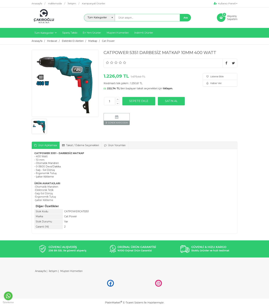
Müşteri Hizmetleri (71, 271)
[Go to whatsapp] (8, 296)
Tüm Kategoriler (44, 32)
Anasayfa (40, 271)
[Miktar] (109, 101)
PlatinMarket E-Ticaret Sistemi (124, 302)
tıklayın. (168, 88)
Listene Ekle (215, 76)
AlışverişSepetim (232, 18)
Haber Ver (214, 83)
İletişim (53, 271)
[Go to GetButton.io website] (8, 302)
